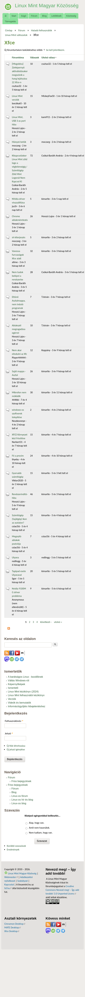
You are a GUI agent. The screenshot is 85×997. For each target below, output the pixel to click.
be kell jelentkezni (55, 50)
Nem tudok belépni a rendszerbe (17, 276)
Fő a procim (18, 455)
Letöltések (56, 16)
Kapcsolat (9, 884)
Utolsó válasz (49, 57)
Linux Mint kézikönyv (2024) (23, 691)
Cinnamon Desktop (14, 923)
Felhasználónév (14, 721)
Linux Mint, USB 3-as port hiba (19, 121)
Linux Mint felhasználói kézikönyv (26, 695)
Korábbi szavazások (16, 845)
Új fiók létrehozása (16, 745)
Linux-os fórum (19, 796)
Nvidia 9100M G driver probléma (19, 592)
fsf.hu (8, 888)
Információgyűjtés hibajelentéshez (26, 706)
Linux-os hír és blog (22, 799)
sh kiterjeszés (18, 237)
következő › (45, 622)
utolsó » (58, 622)
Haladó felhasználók (41, 30)
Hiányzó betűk (19, 141)
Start (13, 16)
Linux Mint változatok (16, 34)
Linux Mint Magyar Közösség (46, 5)
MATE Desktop (12, 927)
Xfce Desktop (11, 931)
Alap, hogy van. (36, 822)
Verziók (12, 699)
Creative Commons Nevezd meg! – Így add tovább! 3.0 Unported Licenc (62, 890)
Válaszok (34, 57)
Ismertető (13, 688)
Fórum (34, 16)
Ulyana (15, 557)
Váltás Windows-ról (18, 680)
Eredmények (13, 849)
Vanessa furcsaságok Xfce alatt (18, 255)
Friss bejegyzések (21, 781)
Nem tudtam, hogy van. (40, 832)
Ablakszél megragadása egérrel (18, 329)
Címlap (8, 30)
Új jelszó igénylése (16, 749)
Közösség (71, 16)
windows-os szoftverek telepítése (18, 413)
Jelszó (9, 733)
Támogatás (10, 21)
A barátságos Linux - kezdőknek (25, 676)
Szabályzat (22, 880)
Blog (44, 16)
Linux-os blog (18, 803)
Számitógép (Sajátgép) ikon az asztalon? (19, 519)
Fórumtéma (18, 57)
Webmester (11, 877)
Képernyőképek (16, 684)
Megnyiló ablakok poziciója (16, 540)
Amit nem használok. (39, 827)
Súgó (23, 16)
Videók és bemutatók (19, 702)
